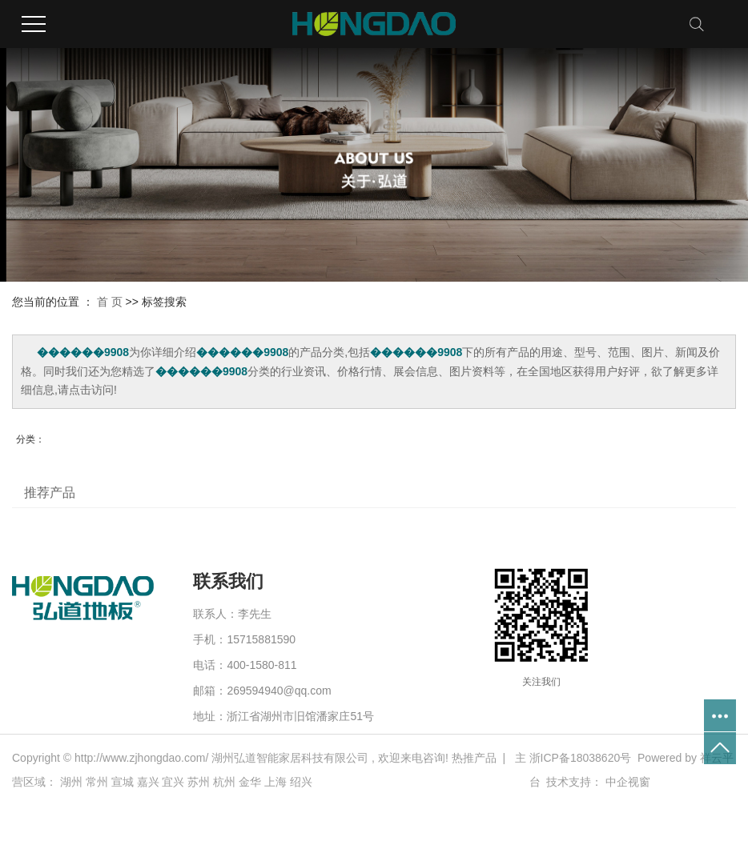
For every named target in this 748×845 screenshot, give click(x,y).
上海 (275, 781)
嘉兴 (148, 781)
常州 (97, 781)
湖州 (71, 781)
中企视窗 (627, 781)
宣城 (122, 781)
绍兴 (301, 781)
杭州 (224, 781)
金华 (250, 781)
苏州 (198, 781)
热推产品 (474, 757)
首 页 (110, 301)
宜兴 (173, 781)
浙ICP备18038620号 (580, 757)
